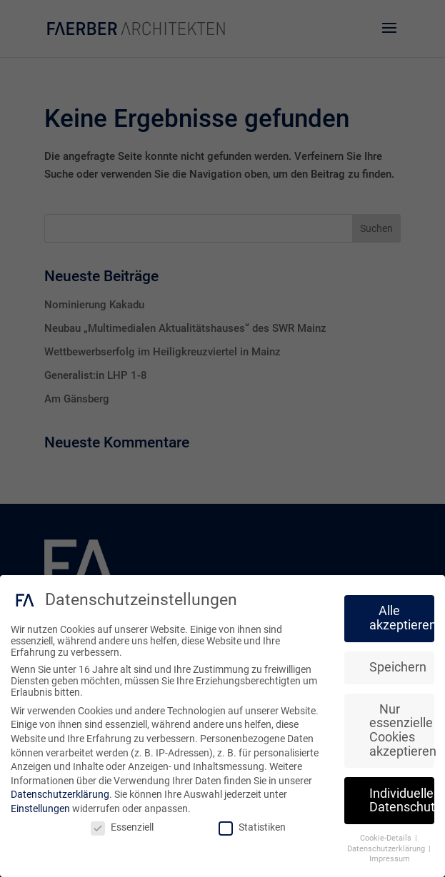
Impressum (389, 858)
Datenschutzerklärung (60, 794)
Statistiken (252, 826)
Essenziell (122, 826)
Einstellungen (40, 808)
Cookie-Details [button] (387, 838)
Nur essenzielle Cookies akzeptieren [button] (401, 729)
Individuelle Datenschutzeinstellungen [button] (401, 800)
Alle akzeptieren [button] (401, 618)
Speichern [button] (397, 667)
